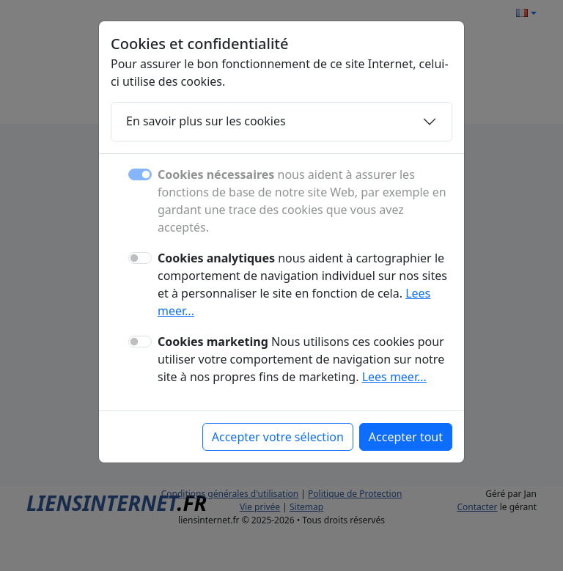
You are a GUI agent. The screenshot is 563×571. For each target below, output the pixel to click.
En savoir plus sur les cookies (206, 121)
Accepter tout (406, 437)
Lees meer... (394, 377)
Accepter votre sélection (278, 437)
